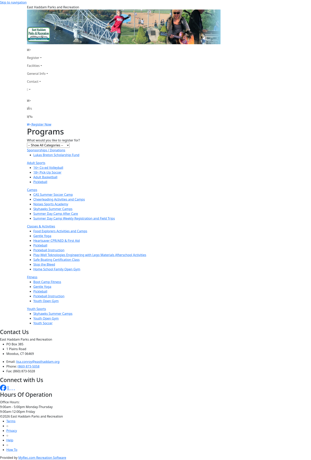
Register (33, 58)
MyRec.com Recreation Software (42, 457)
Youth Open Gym (46, 301)
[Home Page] (37, 50)
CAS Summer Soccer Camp (53, 194)
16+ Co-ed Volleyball (48, 167)
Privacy (11, 430)
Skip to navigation (13, 2)
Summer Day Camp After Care (55, 213)
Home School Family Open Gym (56, 269)
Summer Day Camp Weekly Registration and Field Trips (74, 218)
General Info (36, 73)
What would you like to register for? (53, 140)
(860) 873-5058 (28, 366)
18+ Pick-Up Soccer (47, 172)
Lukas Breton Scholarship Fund (56, 155)
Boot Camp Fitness (47, 282)
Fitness (32, 277)
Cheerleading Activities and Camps (59, 199)
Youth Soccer (43, 323)
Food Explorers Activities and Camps (60, 231)
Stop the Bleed (44, 264)
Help (9, 440)
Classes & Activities (41, 226)
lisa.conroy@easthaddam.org (38, 361)
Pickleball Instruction (48, 250)
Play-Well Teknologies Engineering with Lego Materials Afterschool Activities (89, 255)
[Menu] (30, 116)
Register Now (41, 124)
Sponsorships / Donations (46, 150)
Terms (10, 421)
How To (11, 450)
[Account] (37, 89)
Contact (32, 81)
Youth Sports (36, 309)
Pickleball (40, 182)
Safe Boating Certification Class (56, 259)
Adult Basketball (45, 177)
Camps (32, 190)
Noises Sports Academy (50, 204)
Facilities (33, 65)
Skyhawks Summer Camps (52, 209)
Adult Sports (36, 163)
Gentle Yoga (42, 236)
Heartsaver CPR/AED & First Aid (56, 240)
